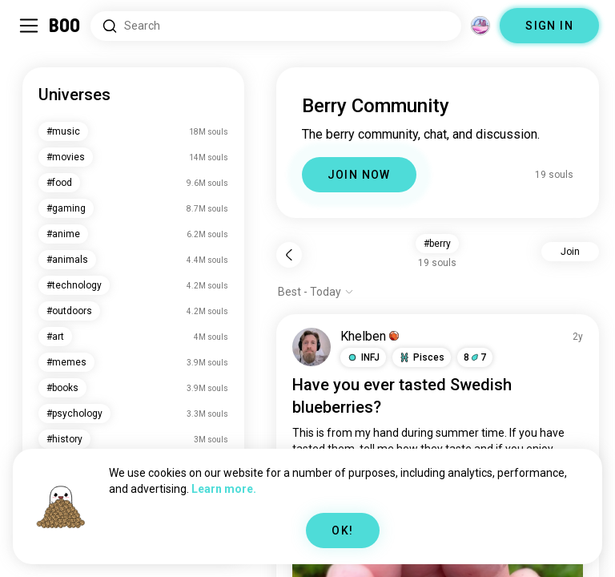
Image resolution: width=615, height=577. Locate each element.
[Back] (289, 255)
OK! (342, 530)
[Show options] (316, 291)
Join (570, 251)
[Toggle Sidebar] (29, 25)
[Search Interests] (275, 26)
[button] (363, 357)
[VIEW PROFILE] (311, 347)
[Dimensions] (480, 25)
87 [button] (475, 357)
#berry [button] (437, 243)
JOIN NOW (359, 174)
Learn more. (223, 488)
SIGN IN (549, 25)
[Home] (65, 25)
